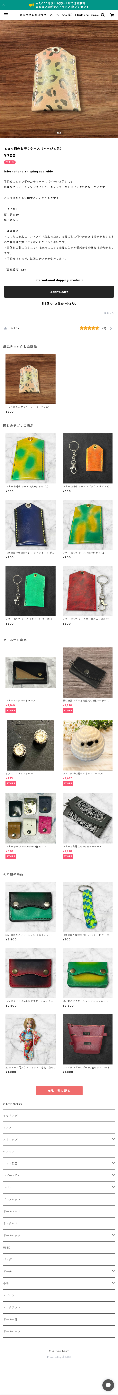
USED (7, 1247)
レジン (7, 1187)
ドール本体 (10, 1319)
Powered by (59, 1357)
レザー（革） (12, 1175)
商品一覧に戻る (59, 1091)
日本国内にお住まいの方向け (59, 303)
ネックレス (10, 1223)
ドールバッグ (12, 1235)
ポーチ (7, 1271)
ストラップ (10, 1139)
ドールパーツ (12, 1331)
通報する (109, 313)
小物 (6, 1283)
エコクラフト (12, 1307)
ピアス (7, 1127)
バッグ (7, 1259)
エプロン (9, 1295)
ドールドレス (12, 1211)
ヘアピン (9, 1151)
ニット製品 (10, 1163)
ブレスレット (12, 1199)
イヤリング (10, 1115)
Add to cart (59, 292)
